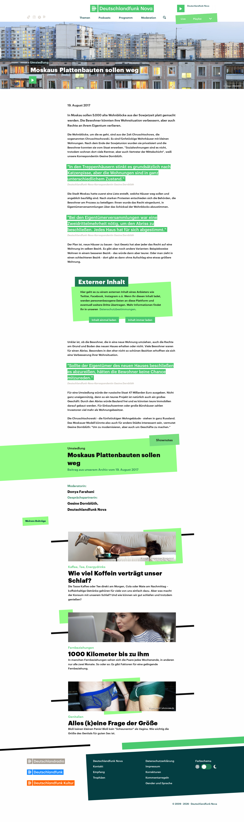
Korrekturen (153, 771)
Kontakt (98, 766)
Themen (85, 17)
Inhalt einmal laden (104, 319)
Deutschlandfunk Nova (108, 760)
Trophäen (99, 777)
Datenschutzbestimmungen (117, 309)
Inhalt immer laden (140, 319)
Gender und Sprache (159, 783)
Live (183, 18)
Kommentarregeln (157, 777)
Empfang (99, 771)
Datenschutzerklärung (160, 760)
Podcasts (104, 17)
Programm (126, 17)
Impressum (153, 766)
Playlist (197, 18)
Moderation (148, 17)
